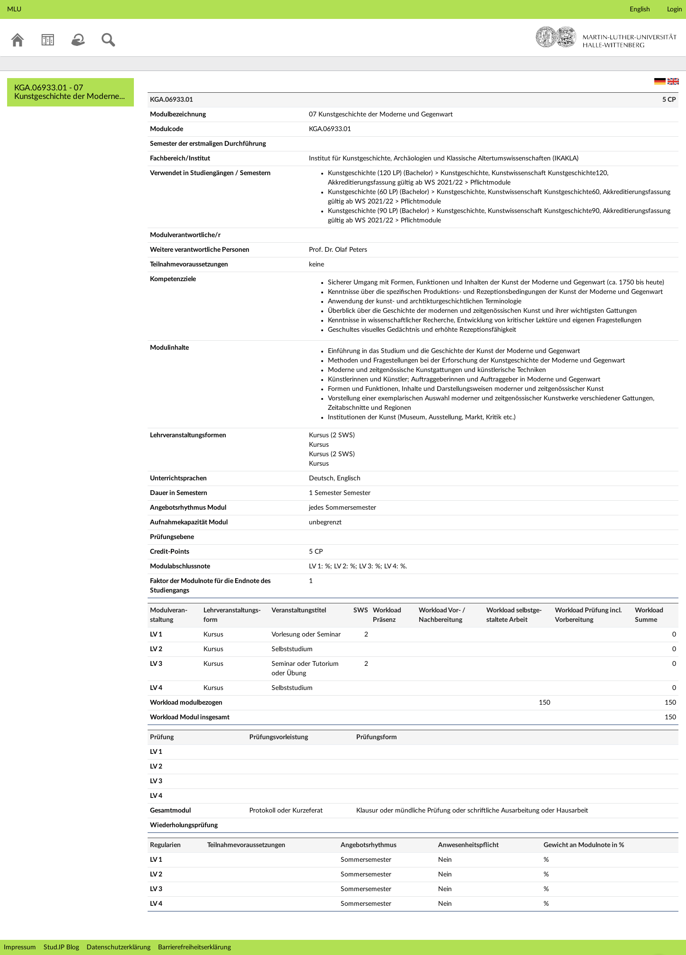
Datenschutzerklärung (118, 947)
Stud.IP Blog (61, 947)
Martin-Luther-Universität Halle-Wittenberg (606, 37)
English (640, 9)
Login (674, 9)
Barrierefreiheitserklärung (194, 947)
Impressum (20, 947)
